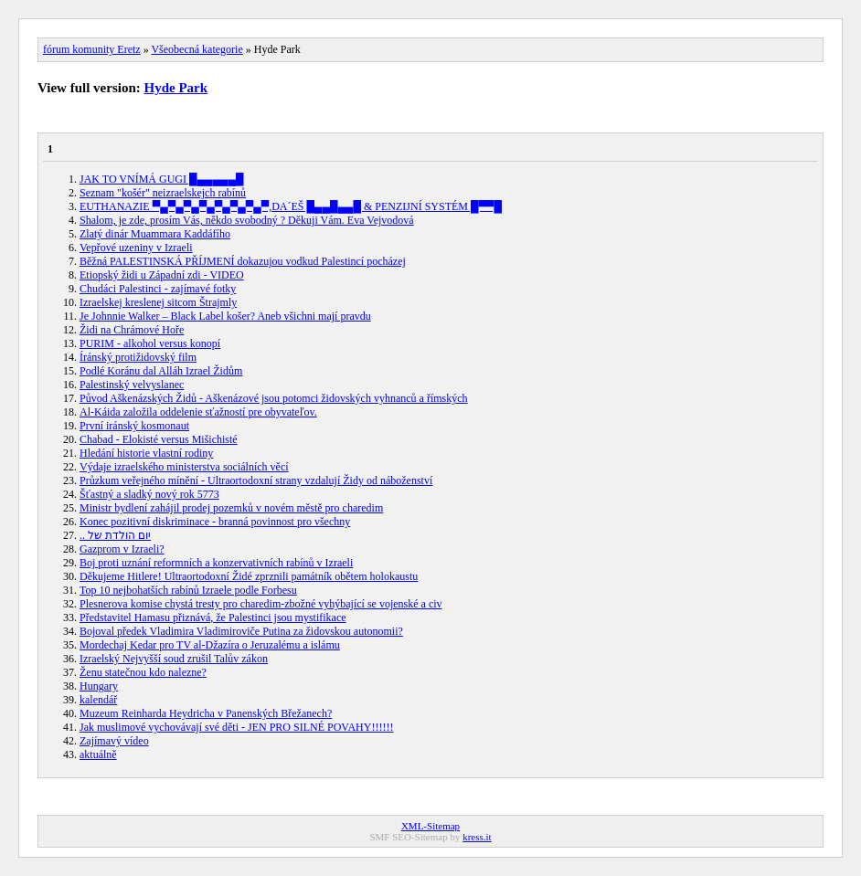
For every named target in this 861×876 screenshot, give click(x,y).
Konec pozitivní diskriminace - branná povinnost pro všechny (215, 521)
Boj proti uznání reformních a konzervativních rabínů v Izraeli (216, 562)
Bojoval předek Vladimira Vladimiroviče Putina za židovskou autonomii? (241, 631)
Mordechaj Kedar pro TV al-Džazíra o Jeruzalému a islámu (210, 645)
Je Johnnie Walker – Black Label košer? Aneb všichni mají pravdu (225, 316)
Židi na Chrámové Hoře (132, 329)
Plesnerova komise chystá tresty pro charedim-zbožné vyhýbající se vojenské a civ (261, 603)
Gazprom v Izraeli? (122, 549)
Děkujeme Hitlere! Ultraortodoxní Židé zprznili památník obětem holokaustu (249, 576)
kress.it (476, 836)
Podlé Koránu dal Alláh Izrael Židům (161, 370)
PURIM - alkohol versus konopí (150, 343)
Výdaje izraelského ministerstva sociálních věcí (184, 466)
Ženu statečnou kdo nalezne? (143, 672)
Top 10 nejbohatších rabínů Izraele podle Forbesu (188, 590)
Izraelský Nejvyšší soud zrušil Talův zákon (174, 658)
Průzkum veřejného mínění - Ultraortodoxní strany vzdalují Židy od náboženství (256, 480)
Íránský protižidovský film (138, 357)
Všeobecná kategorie (196, 49)
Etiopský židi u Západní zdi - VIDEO (162, 275)
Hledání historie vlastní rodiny (146, 453)
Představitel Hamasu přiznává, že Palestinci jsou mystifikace (213, 617)
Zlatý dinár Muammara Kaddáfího (155, 233)
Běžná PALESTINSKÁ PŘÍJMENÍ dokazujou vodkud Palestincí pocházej (243, 261)
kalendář (98, 699)
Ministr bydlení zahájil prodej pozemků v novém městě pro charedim (231, 507)
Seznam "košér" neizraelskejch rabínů (163, 192)
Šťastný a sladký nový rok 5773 (149, 494)
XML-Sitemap (430, 825)
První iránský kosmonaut (134, 425)
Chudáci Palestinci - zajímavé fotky (158, 288)
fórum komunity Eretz (92, 49)
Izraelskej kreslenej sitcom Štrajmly (158, 302)
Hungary (99, 686)
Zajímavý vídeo (114, 740)
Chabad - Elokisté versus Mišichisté (159, 439)
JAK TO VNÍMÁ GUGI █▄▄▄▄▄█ (162, 179)
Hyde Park (176, 87)
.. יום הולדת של (115, 535)
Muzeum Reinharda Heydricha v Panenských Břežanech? (206, 713)
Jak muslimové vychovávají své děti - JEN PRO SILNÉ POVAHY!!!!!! (236, 727)
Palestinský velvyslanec (132, 384)
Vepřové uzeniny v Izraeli (136, 247)
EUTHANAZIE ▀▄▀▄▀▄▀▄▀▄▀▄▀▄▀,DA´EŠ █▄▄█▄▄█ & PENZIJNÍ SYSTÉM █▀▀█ (291, 206)
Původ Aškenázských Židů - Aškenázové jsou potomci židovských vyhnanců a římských (274, 398)
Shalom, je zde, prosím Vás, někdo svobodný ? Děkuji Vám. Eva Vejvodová (247, 220)
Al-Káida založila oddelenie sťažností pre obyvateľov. (198, 412)
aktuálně (98, 754)
